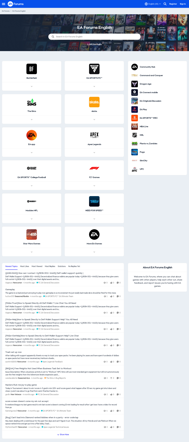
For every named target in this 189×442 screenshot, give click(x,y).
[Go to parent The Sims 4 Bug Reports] (54, 378)
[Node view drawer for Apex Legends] (94, 152)
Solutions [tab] (62, 266)
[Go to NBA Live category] (134, 126)
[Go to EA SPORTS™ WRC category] (134, 118)
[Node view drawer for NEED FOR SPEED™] (94, 218)
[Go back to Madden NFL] (32, 210)
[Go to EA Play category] (134, 109)
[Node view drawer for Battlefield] (31, 86)
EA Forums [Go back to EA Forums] (6, 11)
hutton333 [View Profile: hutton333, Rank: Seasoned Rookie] (9, 296)
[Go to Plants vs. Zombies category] (134, 143)
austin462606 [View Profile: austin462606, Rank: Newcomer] (11, 362)
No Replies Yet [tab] (74, 266)
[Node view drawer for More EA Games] (94, 252)
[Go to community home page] (16, 4)
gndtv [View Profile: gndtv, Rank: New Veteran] (7, 394)
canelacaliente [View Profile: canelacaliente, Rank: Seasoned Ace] (11, 378)
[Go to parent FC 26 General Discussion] (47, 282)
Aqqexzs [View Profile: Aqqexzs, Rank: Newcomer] (8, 283)
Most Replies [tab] (50, 266)
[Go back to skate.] (94, 111)
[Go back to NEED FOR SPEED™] (94, 210)
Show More (63, 434)
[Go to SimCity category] (134, 160)
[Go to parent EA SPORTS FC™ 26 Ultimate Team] (57, 296)
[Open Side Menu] (3, 4)
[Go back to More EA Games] (94, 243)
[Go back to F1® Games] (94, 177)
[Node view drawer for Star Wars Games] (31, 252)
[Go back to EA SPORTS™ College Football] (32, 177)
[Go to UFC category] (134, 169)
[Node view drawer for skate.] (94, 119)
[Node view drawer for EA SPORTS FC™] (94, 86)
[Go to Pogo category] (134, 152)
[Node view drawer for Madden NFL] (31, 218)
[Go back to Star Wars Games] (31, 243)
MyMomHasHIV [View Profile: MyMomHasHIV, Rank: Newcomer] (11, 427)
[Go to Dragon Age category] (134, 84)
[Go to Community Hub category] (134, 67)
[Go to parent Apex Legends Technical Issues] (54, 427)
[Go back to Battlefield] (32, 78)
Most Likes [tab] (24, 266)
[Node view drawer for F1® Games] (94, 185)
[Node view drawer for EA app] (31, 152)
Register (173, 4)
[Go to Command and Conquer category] (134, 75)
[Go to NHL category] (134, 135)
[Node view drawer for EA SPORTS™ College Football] (31, 185)
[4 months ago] (28, 282)
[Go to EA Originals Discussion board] (134, 101)
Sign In (183, 4)
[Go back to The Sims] (31, 111)
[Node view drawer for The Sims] (31, 119)
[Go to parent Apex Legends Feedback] (51, 361)
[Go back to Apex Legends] (94, 144)
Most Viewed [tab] (37, 266)
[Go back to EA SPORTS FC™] (94, 78)
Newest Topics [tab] (11, 266)
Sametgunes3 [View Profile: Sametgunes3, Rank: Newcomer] (11, 411)
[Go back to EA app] (31, 144)
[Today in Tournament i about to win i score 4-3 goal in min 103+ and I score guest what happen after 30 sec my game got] (63, 389)
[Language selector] (153, 4)
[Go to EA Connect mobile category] (134, 92)
